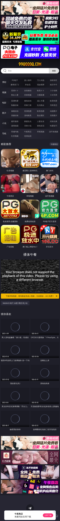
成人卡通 (40, 101)
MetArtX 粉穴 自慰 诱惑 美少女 (15, 303)
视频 (4, 92)
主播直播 (40, 95)
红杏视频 (14, 136)
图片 (4, 112)
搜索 (54, 70)
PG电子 (15, 80)
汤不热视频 (53, 131)
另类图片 (53, 115)
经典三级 (27, 105)
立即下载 (48, 515)
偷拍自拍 (27, 101)
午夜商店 (27, 131)
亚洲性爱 (14, 101)
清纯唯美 (27, 115)
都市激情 (14, 121)
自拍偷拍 (27, 90)
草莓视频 (40, 131)
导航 (4, 133)
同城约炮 (14, 131)
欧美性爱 (53, 101)
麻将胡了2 (15, 84)
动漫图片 (53, 111)
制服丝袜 (14, 105)
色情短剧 (27, 136)
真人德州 (27, 80)
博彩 (4, 82)
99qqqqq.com (30, 64)
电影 (4, 102)
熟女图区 (40, 115)
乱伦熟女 (40, 105)
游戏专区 (53, 80)
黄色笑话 (40, 125)
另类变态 (53, 105)
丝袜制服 (27, 95)
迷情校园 (14, 125)
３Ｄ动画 (53, 90)
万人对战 (40, 80)
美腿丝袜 (14, 115)
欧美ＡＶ (40, 90)
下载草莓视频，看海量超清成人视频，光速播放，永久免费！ (32, 296)
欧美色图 (40, 111)
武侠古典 (53, 121)
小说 (4, 123)
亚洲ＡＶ (14, 90)
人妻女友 (40, 121)
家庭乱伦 (27, 121)
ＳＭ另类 (53, 95)
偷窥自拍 (14, 111)
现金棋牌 (40, 84)
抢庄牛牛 (53, 84)
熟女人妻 (14, 95)
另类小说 (27, 125)
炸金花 (28, 84)
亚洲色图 (27, 111)
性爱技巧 (53, 125)
